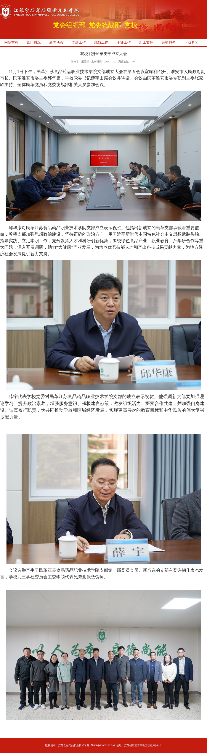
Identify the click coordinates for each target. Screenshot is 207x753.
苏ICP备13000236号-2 (103, 745)
